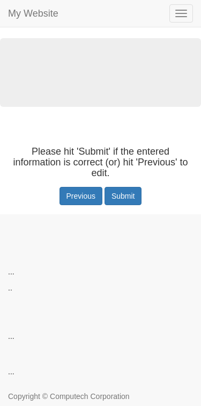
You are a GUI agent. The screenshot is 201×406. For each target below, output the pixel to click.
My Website (33, 13)
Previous (80, 196)
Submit (123, 196)
